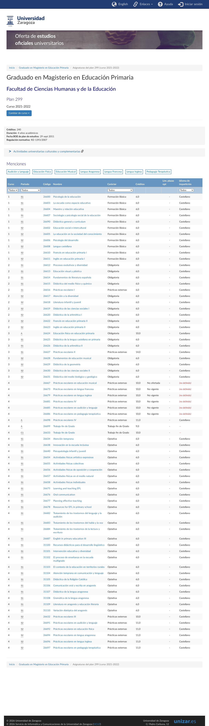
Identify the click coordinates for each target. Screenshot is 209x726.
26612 (46, 265)
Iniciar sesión (192, 4)
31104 (46, 573)
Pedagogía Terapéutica (158, 172)
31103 (46, 567)
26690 (46, 222)
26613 (46, 271)
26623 (46, 327)
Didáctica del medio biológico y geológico (75, 377)
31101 (46, 551)
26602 (46, 228)
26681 (46, 401)
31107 (46, 592)
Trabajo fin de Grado (64, 426)
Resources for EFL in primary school (72, 507)
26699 (46, 426)
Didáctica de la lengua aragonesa (70, 592)
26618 (46, 302)
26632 (46, 617)
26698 (46, 420)
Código (47, 184)
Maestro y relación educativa (68, 209)
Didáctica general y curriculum (69, 222)
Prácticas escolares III (64, 617)
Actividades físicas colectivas (68, 463)
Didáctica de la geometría (66, 364)
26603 (46, 203)
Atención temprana (63, 439)
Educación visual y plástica (67, 271)
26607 (46, 215)
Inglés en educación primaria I (69, 259)
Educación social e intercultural (69, 228)
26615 (46, 284)
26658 (46, 482)
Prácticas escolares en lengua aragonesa (74, 635)
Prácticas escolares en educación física (73, 629)
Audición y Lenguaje (18, 172)
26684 (46, 529)
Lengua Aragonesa (90, 172)
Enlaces (145, 4)
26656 (46, 470)
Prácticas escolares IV (64, 401)
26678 (46, 507)
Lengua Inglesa (134, 172)
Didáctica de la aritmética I (67, 315)
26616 (46, 290)
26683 (46, 523)
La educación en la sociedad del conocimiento (77, 234)
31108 (46, 598)
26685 (46, 408)
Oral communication (64, 495)
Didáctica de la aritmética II (67, 346)
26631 (46, 377)
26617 (46, 296)
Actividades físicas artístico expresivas (73, 457)
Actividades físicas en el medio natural (73, 476)
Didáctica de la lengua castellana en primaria (76, 339)
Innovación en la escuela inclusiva (71, 445)
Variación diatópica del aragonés (70, 610)
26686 (46, 414)
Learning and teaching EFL (67, 488)
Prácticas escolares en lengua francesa (73, 389)
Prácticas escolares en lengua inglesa (72, 395)
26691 (46, 623)
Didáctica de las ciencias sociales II (71, 371)
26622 (46, 321)
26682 (46, 513)
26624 (46, 333)
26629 (46, 364)
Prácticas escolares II (64, 352)
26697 (46, 648)
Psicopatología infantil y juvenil (69, 451)
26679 (46, 395)
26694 (46, 635)
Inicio (12, 68)
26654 (46, 457)
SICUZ (97, 724)
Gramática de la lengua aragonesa (71, 598)
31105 (46, 579)
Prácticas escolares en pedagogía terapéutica (77, 414)
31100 (46, 545)
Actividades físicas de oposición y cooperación (77, 470)
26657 (46, 476)
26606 (46, 240)
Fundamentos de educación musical (72, 358)
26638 (46, 445)
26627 (46, 352)
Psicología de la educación (67, 197)
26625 (46, 339)
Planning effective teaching (67, 501)
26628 (46, 358)
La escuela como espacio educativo (72, 203)
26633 (46, 433)
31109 (46, 604)
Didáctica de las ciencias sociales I (71, 309)
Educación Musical (66, 172)
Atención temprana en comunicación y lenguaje (78, 573)
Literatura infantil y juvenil (67, 302)
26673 (46, 389)
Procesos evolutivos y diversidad (70, 265)
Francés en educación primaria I (70, 253)
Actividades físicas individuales (69, 482)
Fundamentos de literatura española (72, 277)
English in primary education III (69, 539)
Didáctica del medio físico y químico (72, 284)
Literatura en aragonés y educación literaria (76, 604)
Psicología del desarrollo (65, 240)
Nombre (57, 184)
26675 (46, 488)
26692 (46, 629)
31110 (46, 610)
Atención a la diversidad (65, 296)
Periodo (25, 184)
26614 (46, 277)
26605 (46, 234)
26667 (46, 383)
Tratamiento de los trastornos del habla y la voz (78, 523)
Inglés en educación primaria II (69, 327)
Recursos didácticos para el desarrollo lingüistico (78, 545)
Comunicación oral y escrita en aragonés (74, 585)
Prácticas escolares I (64, 290)
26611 (46, 259)
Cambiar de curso (19, 113)
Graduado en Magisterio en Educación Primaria (44, 68)
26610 (46, 253)
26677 (46, 501)
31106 (46, 585)
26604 (46, 209)
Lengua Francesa (113, 172)
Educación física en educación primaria (73, 333)
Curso (11, 184)
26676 (46, 495)
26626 (46, 346)
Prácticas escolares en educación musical (75, 383)
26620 (46, 315)
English (122, 4)
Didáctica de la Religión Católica (70, 579)
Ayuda (168, 4)
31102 (46, 557)
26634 (46, 439)
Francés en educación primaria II (70, 321)
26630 (46, 371)
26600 (46, 197)
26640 (46, 451)
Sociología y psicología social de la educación (77, 215)
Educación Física (42, 172)
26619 (46, 309)
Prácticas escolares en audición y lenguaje (75, 408)
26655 (46, 463)
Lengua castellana (62, 246)
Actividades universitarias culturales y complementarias (46, 151)
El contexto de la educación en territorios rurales (78, 567)
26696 (46, 641)
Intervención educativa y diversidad (72, 551)
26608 (46, 246)
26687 (46, 539)
